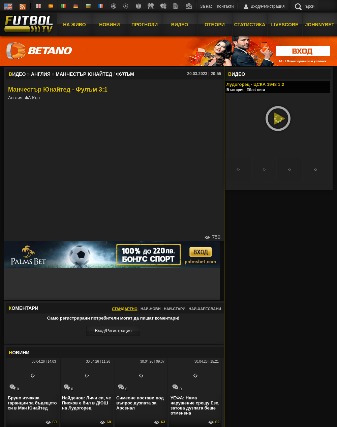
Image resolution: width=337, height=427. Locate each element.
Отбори (215, 24)
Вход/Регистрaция (113, 330)
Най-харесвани (204, 309)
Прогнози (144, 24)
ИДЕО (236, 74)
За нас (206, 6)
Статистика (250, 24)
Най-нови (151, 309)
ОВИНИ (19, 352)
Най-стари (174, 309)
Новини (109, 24)
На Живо (74, 24)
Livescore (285, 24)
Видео (179, 24)
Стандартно (124, 309)
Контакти (225, 6)
